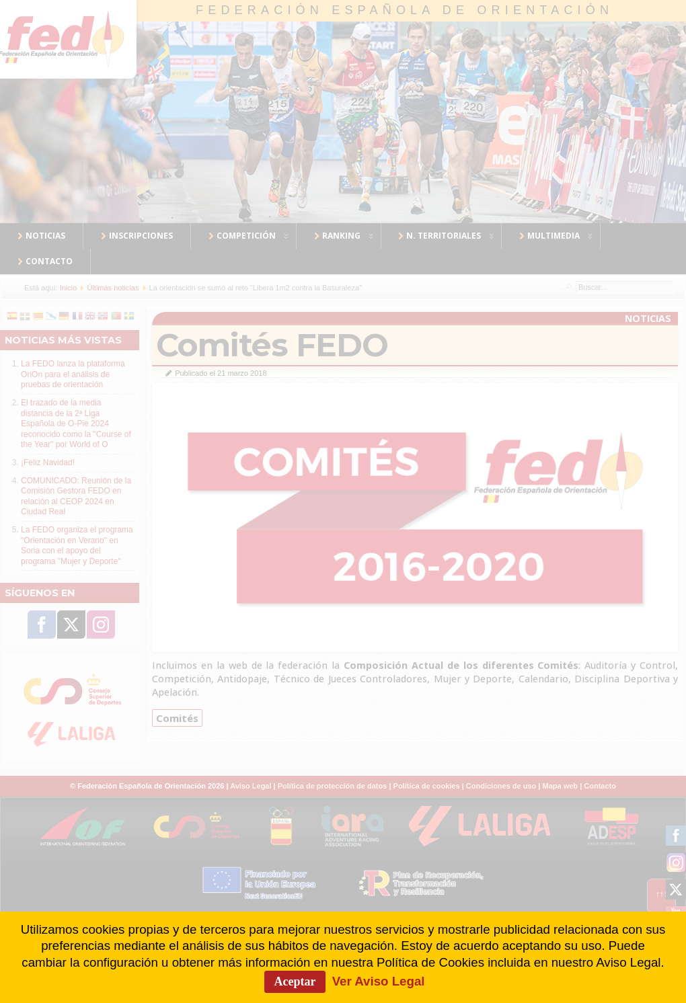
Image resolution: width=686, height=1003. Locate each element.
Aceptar (295, 981)
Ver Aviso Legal (378, 981)
